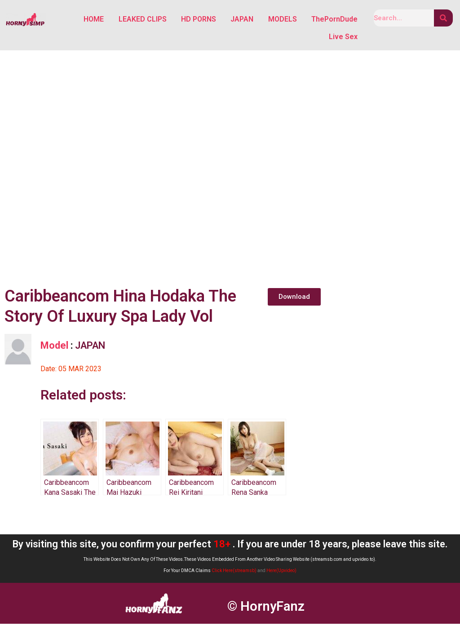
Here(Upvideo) (281, 573)
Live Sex (343, 38)
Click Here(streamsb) (234, 573)
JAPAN (242, 19)
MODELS (282, 19)
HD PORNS (199, 19)
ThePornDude (334, 19)
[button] (294, 299)
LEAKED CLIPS (143, 19)
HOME (94, 19)
